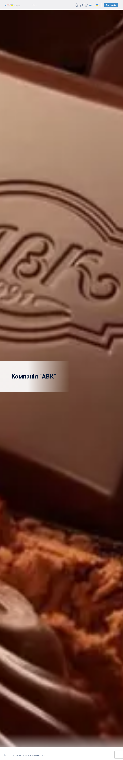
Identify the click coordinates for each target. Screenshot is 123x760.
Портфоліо (17, 755)
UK (99, 5)
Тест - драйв (111, 5)
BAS (27, 755)
